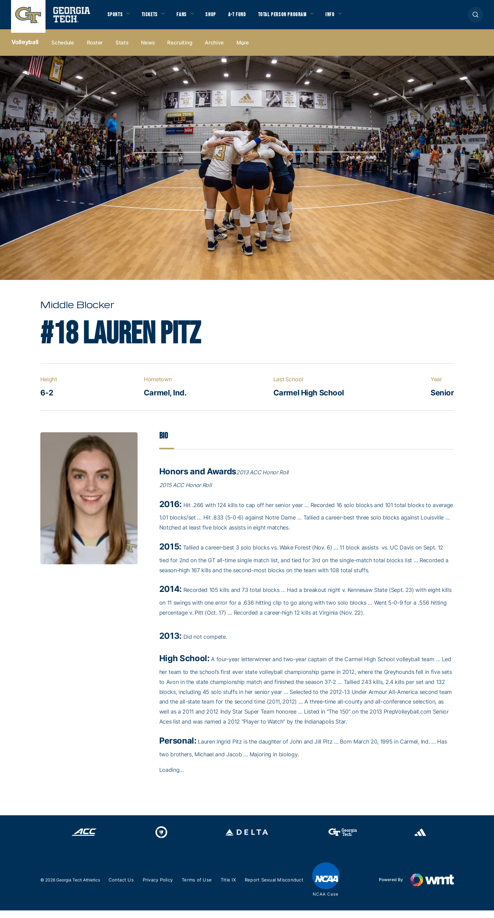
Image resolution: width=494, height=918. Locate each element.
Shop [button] (219, 17)
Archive (214, 49)
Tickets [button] (153, 17)
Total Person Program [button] (297, 17)
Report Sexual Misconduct (281, 887)
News (147, 49)
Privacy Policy (160, 887)
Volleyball (25, 48)
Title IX (234, 887)
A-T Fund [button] (248, 17)
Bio (164, 442)
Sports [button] (116, 17)
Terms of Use (201, 887)
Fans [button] (188, 17)
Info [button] (351, 17)
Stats (122, 49)
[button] (475, 18)
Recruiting (179, 49)
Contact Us (122, 887)
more (242, 49)
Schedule (62, 49)
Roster (95, 49)
